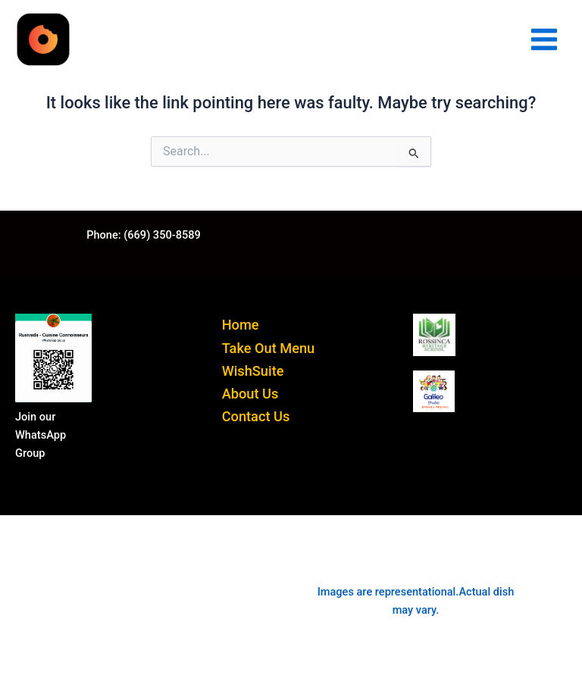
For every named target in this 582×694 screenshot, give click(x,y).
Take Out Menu (268, 348)
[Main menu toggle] (544, 39)
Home (240, 325)
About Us (250, 394)
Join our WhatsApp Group (40, 435)
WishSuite (253, 371)
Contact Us (256, 416)
